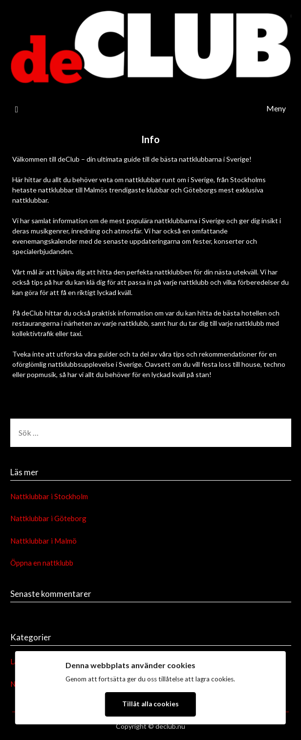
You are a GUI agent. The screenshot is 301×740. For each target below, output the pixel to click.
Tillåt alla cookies (150, 704)
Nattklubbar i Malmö (43, 540)
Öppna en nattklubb (41, 562)
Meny (276, 108)
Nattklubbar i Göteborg (48, 518)
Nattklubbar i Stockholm (49, 496)
